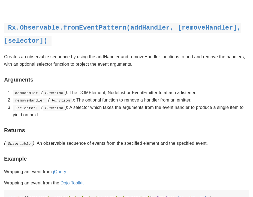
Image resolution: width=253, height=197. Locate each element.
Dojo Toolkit (72, 183)
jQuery (59, 171)
